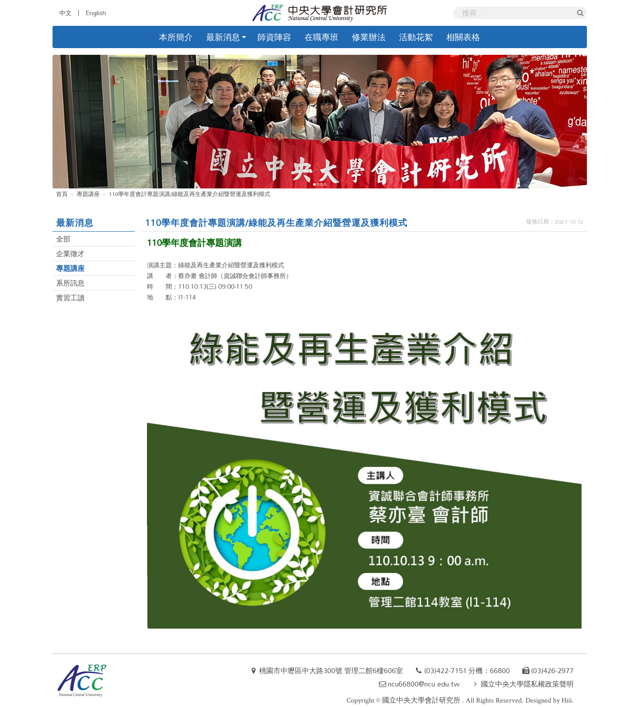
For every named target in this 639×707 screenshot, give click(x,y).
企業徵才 (70, 253)
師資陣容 (274, 37)
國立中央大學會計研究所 (422, 700)
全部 (63, 239)
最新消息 (223, 37)
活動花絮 (416, 37)
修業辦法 (369, 37)
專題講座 (88, 194)
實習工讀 (70, 297)
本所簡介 (176, 37)
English (95, 13)
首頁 (62, 194)
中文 (65, 13)
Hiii (567, 700)
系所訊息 (70, 283)
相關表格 (463, 37)
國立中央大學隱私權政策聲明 (527, 684)
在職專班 (321, 37)
